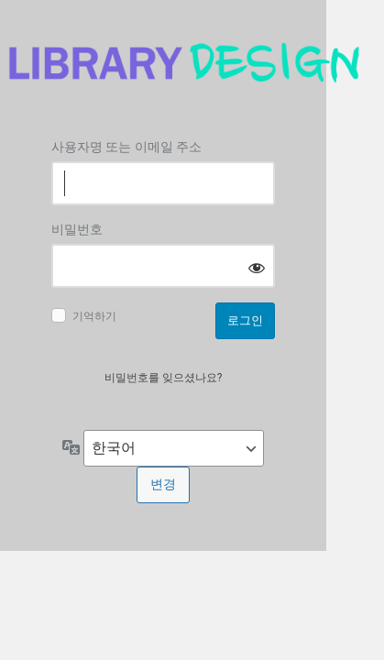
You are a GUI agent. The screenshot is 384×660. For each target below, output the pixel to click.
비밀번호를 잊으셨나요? (163, 377)
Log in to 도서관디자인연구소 (183, 63)
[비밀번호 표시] (256, 267)
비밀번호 (77, 229)
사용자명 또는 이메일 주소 (126, 146)
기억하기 (94, 316)
